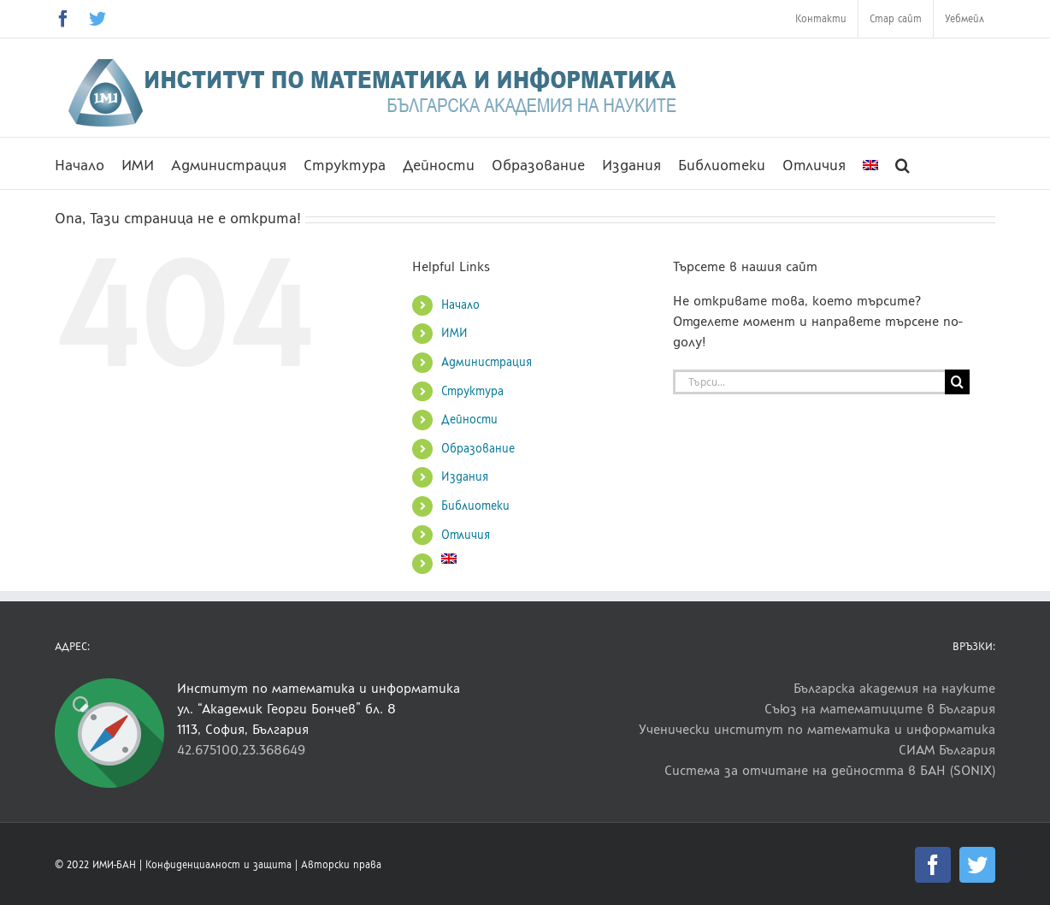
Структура (472, 391)
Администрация (486, 362)
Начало (460, 305)
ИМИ (454, 333)
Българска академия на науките (894, 688)
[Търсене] (957, 382)
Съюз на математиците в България (879, 709)
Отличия (465, 535)
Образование (478, 448)
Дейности (469, 419)
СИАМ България (947, 750)
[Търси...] (809, 382)
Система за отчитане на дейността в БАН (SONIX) (829, 770)
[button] (902, 163)
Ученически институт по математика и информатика (817, 729)
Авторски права (341, 865)
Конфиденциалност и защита (218, 865)
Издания (464, 477)
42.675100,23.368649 (241, 750)
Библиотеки (475, 506)
